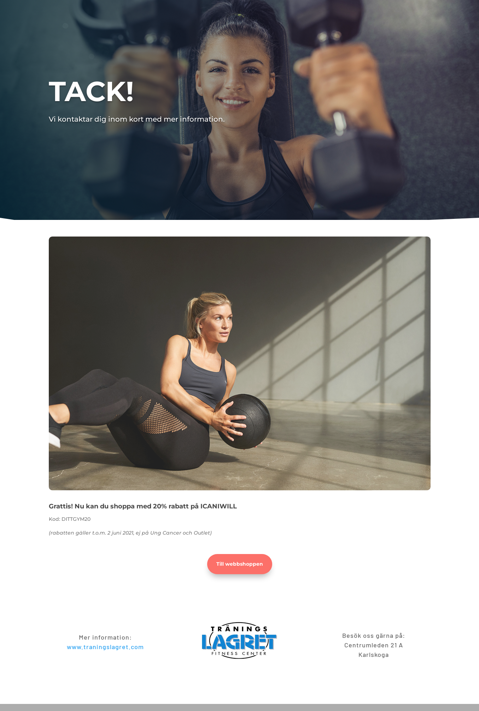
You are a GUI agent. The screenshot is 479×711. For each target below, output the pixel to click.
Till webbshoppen (239, 564)
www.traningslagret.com (105, 647)
